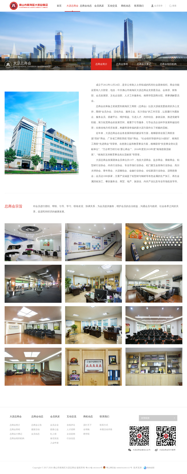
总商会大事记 (144, 64)
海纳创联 (152, 468)
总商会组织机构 (168, 64)
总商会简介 (101, 64)
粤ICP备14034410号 (93, 468)
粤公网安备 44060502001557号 (117, 468)
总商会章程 (122, 64)
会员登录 (157, 6)
